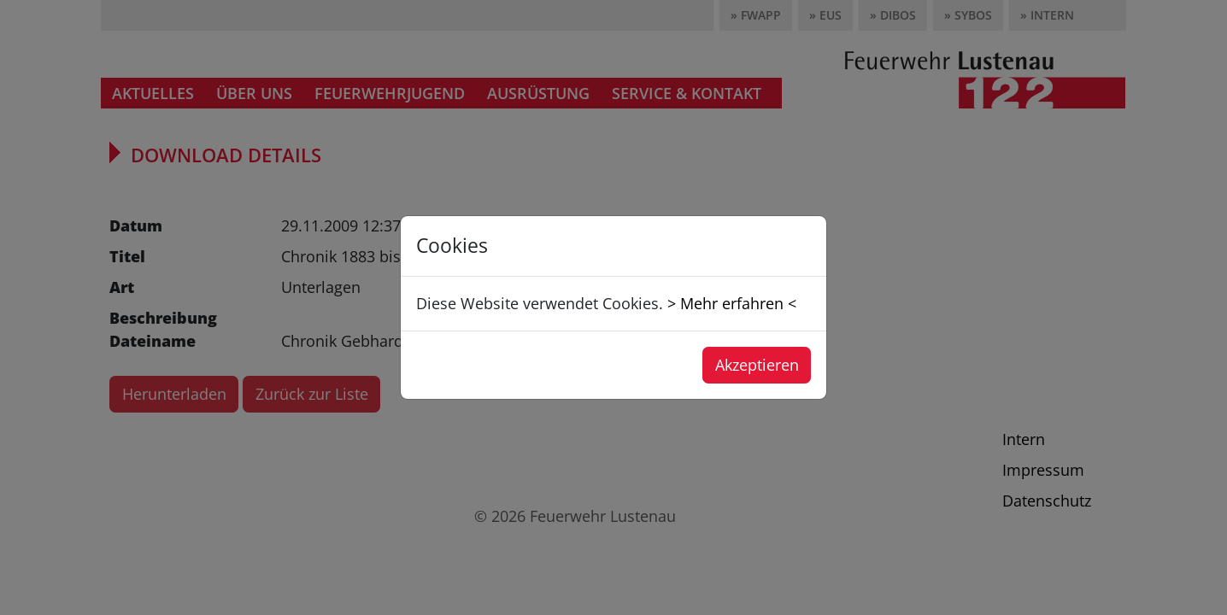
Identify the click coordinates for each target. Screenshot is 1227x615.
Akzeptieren (757, 364)
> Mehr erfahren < (731, 303)
